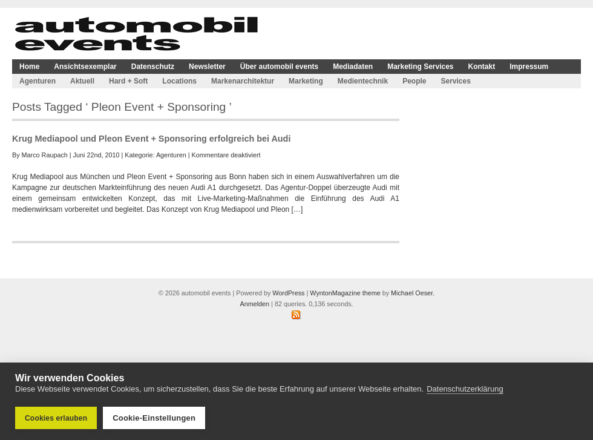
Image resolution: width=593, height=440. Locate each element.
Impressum (528, 66)
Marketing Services (420, 66)
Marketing (306, 81)
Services (455, 81)
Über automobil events (279, 66)
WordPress (288, 293)
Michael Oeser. (412, 293)
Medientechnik (363, 81)
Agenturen (37, 81)
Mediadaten (353, 66)
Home (29, 66)
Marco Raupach (45, 155)
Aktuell (82, 81)
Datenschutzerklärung (465, 388)
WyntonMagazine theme (345, 293)
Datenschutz (152, 66)
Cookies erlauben (56, 418)
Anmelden (254, 303)
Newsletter (207, 66)
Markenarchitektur (242, 81)
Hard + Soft (128, 81)
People (414, 81)
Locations (179, 81)
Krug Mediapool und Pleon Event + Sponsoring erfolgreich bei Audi (151, 138)
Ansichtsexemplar (85, 66)
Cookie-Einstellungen (154, 417)
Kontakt (482, 66)
